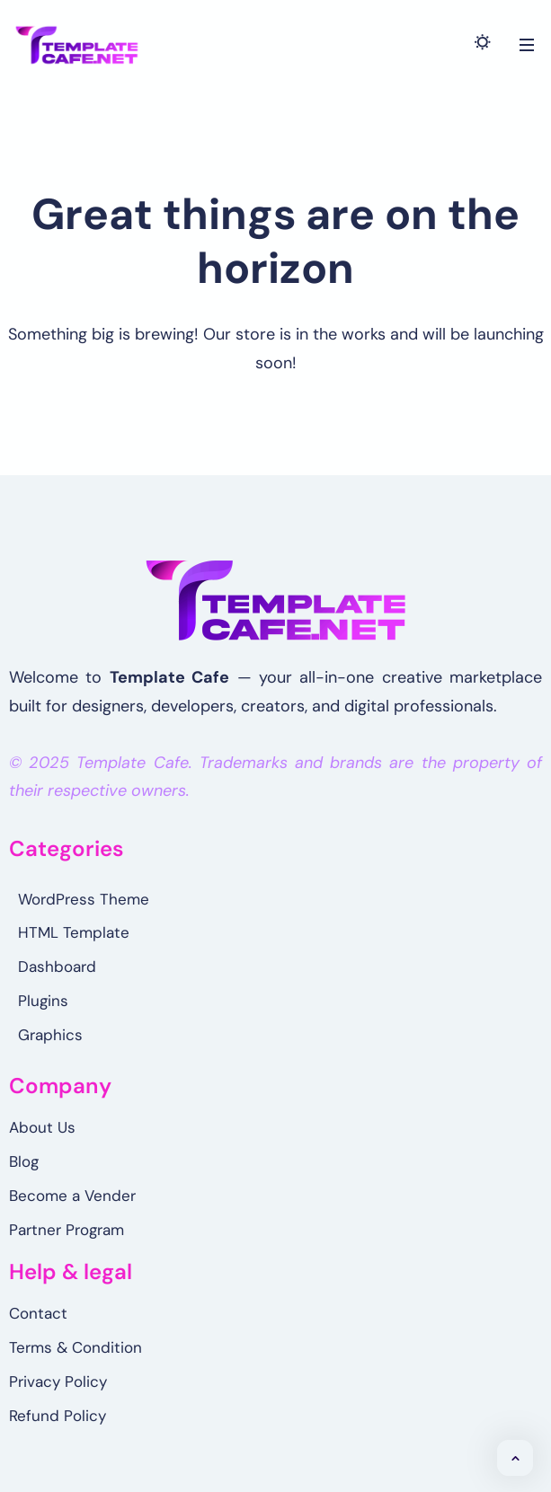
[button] (515, 1458)
